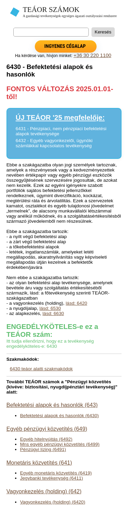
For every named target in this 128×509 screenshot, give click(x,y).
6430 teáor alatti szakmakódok (41, 368)
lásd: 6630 (53, 313)
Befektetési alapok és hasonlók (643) (52, 405)
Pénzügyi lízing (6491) (43, 449)
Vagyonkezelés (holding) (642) (44, 491)
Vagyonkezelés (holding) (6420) (52, 502)
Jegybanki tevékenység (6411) (51, 478)
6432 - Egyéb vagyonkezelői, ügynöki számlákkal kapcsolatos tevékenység (54, 143)
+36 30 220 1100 (92, 55)
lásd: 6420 (76, 303)
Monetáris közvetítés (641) (39, 462)
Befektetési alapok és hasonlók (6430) (59, 415)
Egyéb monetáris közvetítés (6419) (56, 473)
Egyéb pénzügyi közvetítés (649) (46, 429)
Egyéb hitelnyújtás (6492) (46, 439)
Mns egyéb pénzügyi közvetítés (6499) (60, 444)
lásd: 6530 (50, 308)
